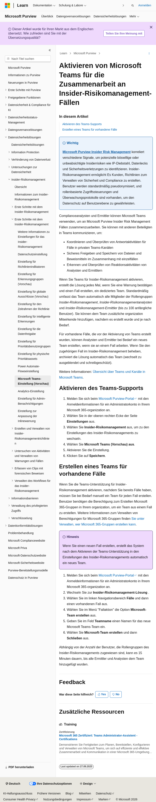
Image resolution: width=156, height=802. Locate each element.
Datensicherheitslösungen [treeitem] (27, 144)
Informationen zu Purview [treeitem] (24, 75)
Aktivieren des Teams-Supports (82, 124)
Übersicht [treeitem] (21, 187)
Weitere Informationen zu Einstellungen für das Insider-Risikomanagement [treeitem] (34, 239)
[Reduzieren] (50, 50)
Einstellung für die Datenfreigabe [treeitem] (29, 331)
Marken (103, 799)
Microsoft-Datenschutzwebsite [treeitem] (27, 555)
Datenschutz (104, 793)
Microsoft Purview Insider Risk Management (97, 152)
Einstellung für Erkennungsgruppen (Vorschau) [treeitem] (30, 279)
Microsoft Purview (85, 53)
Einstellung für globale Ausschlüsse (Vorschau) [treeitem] (33, 294)
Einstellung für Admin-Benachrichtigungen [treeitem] (32, 401)
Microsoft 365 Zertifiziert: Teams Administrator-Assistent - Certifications (98, 737)
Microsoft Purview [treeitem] (19, 67)
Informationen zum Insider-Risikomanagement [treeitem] (32, 197)
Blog (68, 793)
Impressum (84, 799)
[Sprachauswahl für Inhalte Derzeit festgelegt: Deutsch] (13, 784)
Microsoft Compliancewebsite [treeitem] (26, 540)
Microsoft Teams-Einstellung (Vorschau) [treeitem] (33, 381)
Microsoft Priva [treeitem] (17, 548)
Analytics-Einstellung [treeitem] (31, 391)
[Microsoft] (7, 5)
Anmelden (144, 5)
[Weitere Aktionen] (149, 53)
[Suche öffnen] (133, 5)
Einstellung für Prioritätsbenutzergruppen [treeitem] (34, 344)
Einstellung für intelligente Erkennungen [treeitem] (34, 319)
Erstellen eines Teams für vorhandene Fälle (89, 129)
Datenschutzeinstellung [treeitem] (32, 254)
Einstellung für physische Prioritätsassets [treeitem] (33, 356)
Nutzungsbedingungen (57, 799)
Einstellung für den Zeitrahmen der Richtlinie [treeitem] (34, 306)
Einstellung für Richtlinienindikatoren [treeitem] (31, 264)
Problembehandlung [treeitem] (21, 533)
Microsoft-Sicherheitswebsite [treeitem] (26, 562)
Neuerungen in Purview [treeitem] (23, 82)
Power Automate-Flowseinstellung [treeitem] (29, 369)
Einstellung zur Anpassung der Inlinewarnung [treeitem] (27, 416)
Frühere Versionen (49, 793)
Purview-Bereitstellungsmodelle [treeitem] (28, 570)
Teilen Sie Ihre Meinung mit (124, 33)
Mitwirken (85, 793)
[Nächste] (123, 5)
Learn (63, 53)
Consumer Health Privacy (19, 799)
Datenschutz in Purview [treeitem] (23, 577)
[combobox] (28, 59)
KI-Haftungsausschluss (17, 793)
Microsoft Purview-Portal (116, 398)
